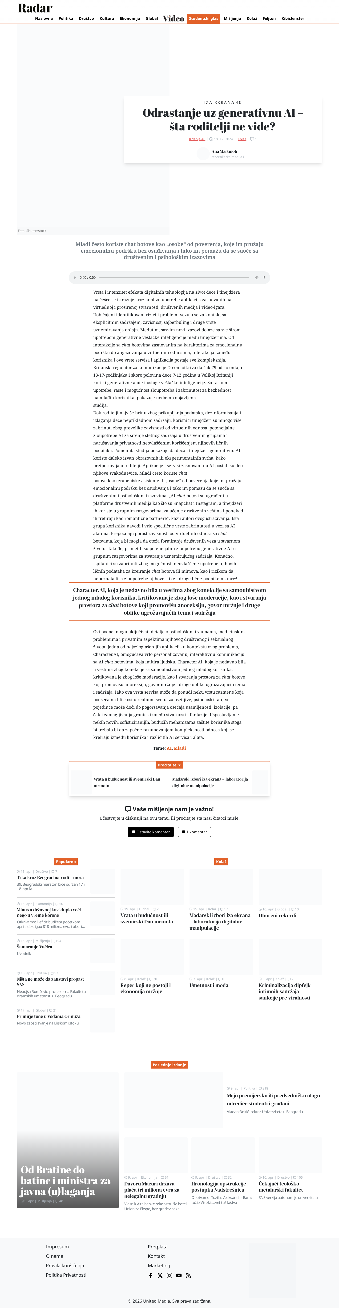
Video (173, 19)
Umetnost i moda (209, 985)
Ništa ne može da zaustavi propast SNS (50, 981)
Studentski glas (203, 18)
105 (298, 1177)
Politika (66, 18)
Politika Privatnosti (66, 1275)
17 (224, 909)
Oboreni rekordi (277, 915)
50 (59, 903)
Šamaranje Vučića (34, 947)
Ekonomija (130, 18)
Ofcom (174, 367)
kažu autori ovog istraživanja (200, 518)
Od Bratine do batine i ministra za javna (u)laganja (66, 1180)
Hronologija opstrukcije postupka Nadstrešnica (218, 1187)
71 (55, 871)
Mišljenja (232, 18)
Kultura (107, 18)
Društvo (86, 18)
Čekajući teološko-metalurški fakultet (281, 1187)
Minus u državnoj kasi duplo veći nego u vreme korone (49, 912)
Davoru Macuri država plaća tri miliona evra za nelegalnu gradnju (151, 1190)
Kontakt (156, 1256)
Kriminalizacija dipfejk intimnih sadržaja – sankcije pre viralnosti (285, 992)
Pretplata (158, 1246)
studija (100, 405)
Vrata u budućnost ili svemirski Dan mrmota (147, 918)
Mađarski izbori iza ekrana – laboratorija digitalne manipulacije (220, 922)
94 (57, 940)
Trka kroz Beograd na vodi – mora (50, 877)
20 (153, 979)
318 (263, 1088)
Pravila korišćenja (65, 1265)
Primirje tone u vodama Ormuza (49, 1016)
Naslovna (44, 18)
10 (295, 909)
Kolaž (252, 18)
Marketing (159, 1265)
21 (53, 1010)
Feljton (269, 18)
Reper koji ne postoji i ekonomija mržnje (146, 988)
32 (228, 1177)
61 (165, 1177)
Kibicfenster (293, 18)
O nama (54, 1256)
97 (54, 973)
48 (59, 1201)
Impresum (57, 1246)
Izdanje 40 (197, 139)
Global (152, 18)
